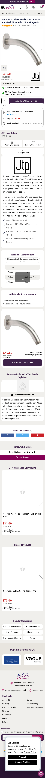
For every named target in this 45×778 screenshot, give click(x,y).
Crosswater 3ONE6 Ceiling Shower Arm (19, 591)
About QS (6, 700)
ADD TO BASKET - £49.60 (26, 101)
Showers (33, 638)
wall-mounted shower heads (23, 216)
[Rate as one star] (25, 452)
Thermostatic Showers (12, 626)
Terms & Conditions (35, 707)
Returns (5, 722)
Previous (4, 502)
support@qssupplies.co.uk (14, 690)
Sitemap (5, 711)
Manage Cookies (22, 762)
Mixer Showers (12, 632)
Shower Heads (33, 632)
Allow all (22, 757)
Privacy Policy (32, 704)
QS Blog (5, 704)
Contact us (6, 715)
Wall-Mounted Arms (23, 304)
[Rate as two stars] (26, 452)
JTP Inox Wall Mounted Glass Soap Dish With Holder (22, 515)
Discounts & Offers (9, 707)
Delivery (30, 700)
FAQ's (4, 718)
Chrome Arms (9, 304)
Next (40, 50)
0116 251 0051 (36, 690)
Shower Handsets (33, 626)
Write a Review (22, 457)
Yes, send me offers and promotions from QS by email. (23, 732)
